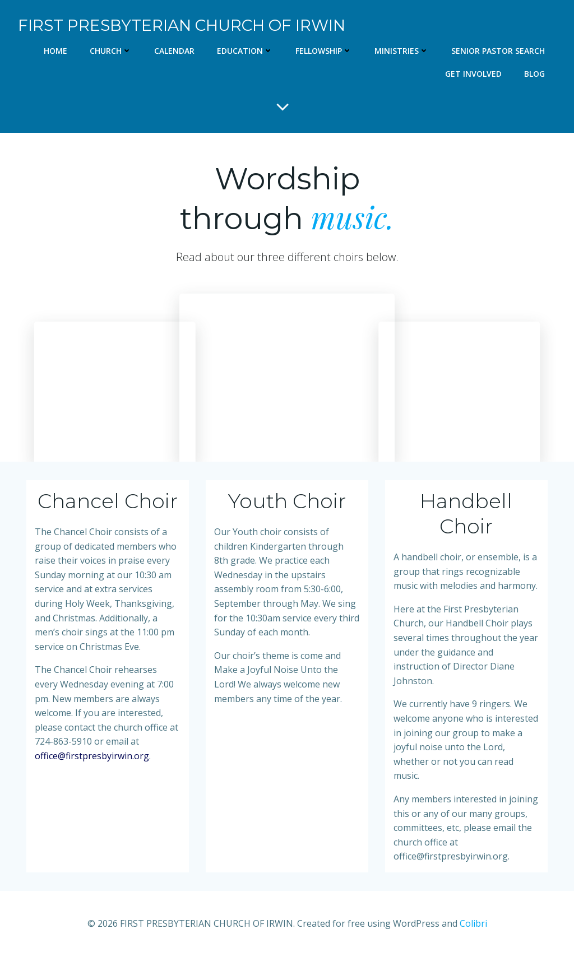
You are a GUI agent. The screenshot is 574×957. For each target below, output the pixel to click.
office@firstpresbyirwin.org (92, 756)
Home (55, 50)
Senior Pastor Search (498, 50)
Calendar (174, 50)
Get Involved (473, 73)
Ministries (401, 50)
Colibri (473, 923)
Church (111, 50)
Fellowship (323, 50)
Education (245, 50)
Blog (534, 73)
